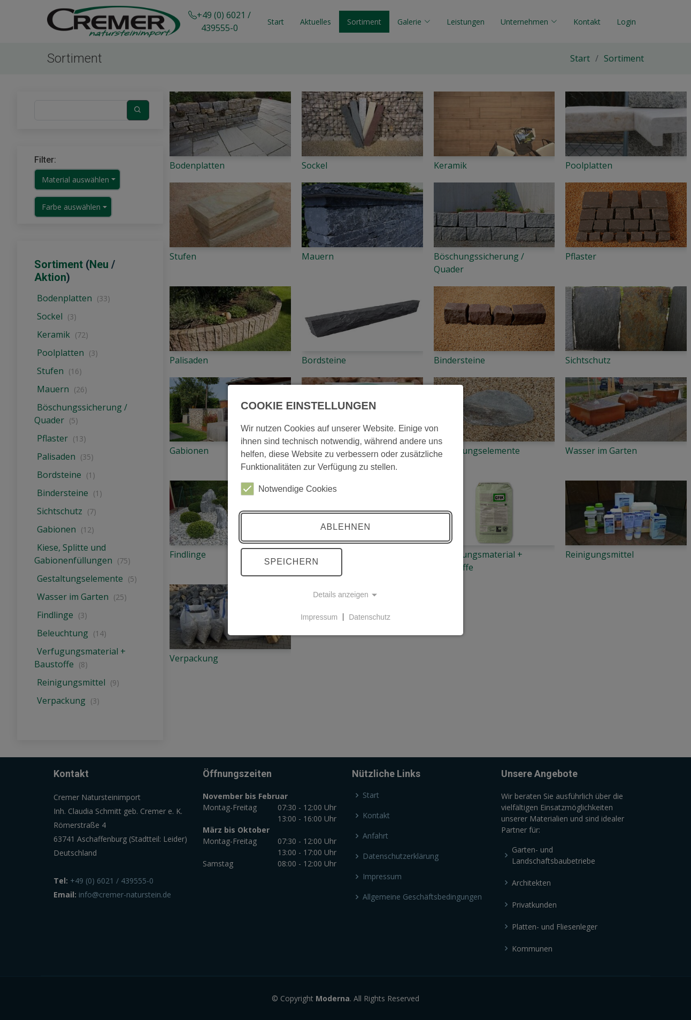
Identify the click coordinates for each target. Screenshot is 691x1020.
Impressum (319, 616)
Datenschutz (369, 616)
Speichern (291, 561)
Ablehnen (345, 526)
